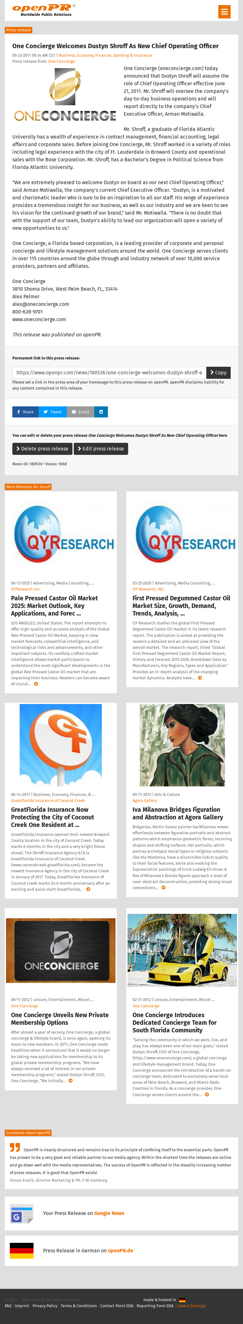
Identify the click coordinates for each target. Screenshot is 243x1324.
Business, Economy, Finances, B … (64, 794)
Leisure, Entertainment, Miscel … (63, 999)
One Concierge (61, 61)
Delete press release (42, 449)
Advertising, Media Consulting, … (63, 583)
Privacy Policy (45, 1305)
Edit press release (101, 449)
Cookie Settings (191, 1305)
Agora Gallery (145, 800)
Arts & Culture (167, 794)
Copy (218, 373)
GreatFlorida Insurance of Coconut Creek (48, 800)
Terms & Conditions (79, 1305)
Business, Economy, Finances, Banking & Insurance (105, 55)
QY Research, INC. (149, 589)
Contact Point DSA (116, 1305)
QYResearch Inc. (26, 589)
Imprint (22, 1305)
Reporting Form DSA (155, 1305)
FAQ (8, 1305)
